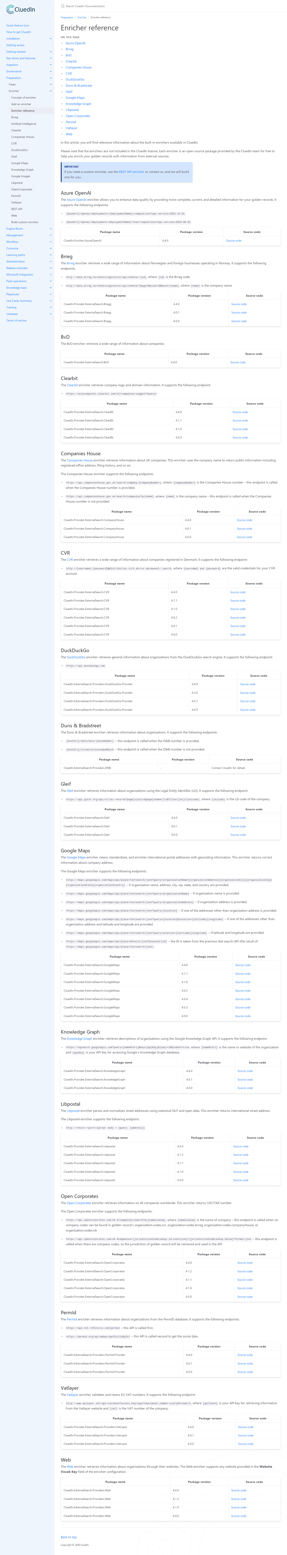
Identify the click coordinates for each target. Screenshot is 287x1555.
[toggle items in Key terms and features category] (50, 58)
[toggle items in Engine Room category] (50, 228)
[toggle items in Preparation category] (50, 78)
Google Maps (19, 163)
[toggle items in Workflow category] (50, 241)
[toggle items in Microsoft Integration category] (50, 274)
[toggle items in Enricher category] (50, 91)
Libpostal (17, 183)
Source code (233, 240)
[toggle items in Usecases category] (50, 314)
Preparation (67, 17)
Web (14, 215)
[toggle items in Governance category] (50, 71)
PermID (16, 196)
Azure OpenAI (75, 43)
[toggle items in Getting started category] (50, 51)
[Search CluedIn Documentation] (109, 6)
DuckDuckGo (19, 150)
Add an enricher (21, 104)
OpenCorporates (21, 189)
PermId (71, 122)
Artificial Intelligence (23, 124)
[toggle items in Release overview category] (50, 268)
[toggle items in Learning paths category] (50, 255)
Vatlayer (16, 202)
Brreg (14, 117)
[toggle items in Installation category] (50, 38)
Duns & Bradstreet (79, 85)
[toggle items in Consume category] (50, 248)
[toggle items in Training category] (50, 307)
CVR (14, 143)
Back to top (69, 1537)
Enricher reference (23, 110)
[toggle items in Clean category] (50, 84)
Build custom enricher (24, 222)
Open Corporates (78, 116)
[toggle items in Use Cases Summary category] (50, 300)
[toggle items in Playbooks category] (50, 294)
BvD (68, 55)
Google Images (20, 176)
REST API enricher (131, 171)
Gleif (14, 156)
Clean (12, 84)
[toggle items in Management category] (50, 235)
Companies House (22, 137)
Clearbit (16, 130)
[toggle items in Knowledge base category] (50, 287)
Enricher (14, 91)
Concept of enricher (23, 97)
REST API (16, 209)
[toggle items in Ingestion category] (50, 64)
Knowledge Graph (22, 169)
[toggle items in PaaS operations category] (50, 281)
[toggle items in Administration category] (50, 261)
